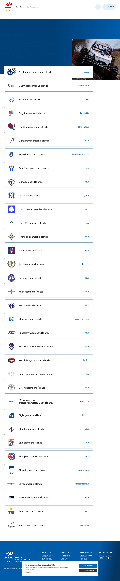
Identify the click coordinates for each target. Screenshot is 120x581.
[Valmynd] (109, 10)
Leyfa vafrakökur (86, 565)
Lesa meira (28, 572)
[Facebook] (108, 557)
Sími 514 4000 (86, 556)
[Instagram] (101, 557)
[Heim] (9, 9)
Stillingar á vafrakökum (85, 570)
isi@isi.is (83, 559)
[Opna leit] (98, 10)
